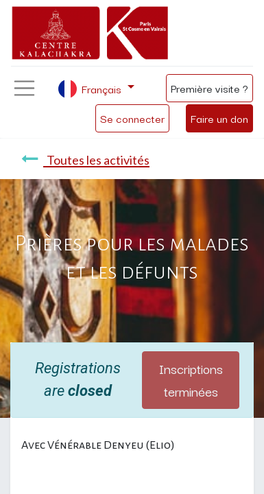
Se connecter (132, 118)
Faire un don (219, 118)
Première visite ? (209, 88)
